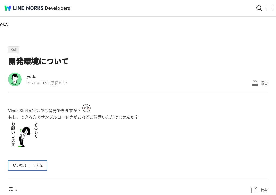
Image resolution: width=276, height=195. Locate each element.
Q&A (4, 24)
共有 (264, 190)
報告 (264, 83)
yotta (31, 76)
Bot (14, 49)
